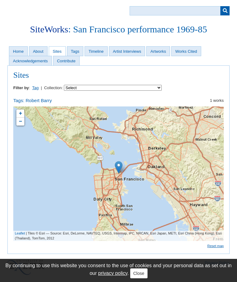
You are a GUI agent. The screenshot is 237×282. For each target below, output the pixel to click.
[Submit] (225, 10)
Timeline (96, 51)
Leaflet (20, 233)
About (38, 51)
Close (138, 273)
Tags (75, 51)
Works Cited (186, 51)
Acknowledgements (30, 61)
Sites (57, 51)
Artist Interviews (127, 51)
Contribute (66, 61)
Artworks (158, 51)
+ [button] (20, 113)
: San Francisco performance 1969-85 (118, 29)
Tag (35, 87)
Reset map (215, 246)
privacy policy (112, 273)
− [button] (20, 121)
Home (18, 51)
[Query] (180, 10)
